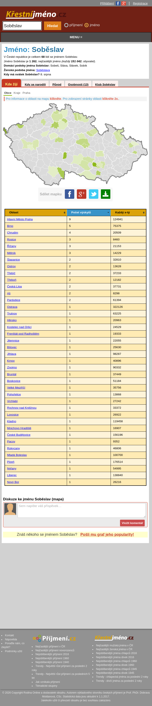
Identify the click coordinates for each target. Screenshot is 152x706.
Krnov (11, 360)
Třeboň (11, 279)
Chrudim (12, 232)
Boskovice (13, 381)
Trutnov (12, 313)
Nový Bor (13, 482)
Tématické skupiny (46, 685)
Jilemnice (13, 340)
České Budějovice (18, 434)
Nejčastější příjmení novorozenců (54, 650)
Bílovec (12, 347)
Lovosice (13, 414)
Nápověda (11, 639)
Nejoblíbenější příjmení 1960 (52, 658)
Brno (10, 226)
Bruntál (11, 374)
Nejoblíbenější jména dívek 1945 (115, 672)
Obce (7, 92)
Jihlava (11, 353)
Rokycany (13, 448)
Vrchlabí (12, 401)
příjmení (77, 25)
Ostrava (12, 306)
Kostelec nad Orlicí (19, 327)
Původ (56, 84)
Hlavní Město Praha (20, 219)
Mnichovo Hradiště (19, 428)
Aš (9, 293)
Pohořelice (14, 394)
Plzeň (10, 461)
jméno (95, 25)
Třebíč (11, 273)
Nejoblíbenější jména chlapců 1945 (116, 669)
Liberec (12, 475)
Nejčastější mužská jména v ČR (114, 645)
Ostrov (11, 266)
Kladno (11, 421)
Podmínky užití (13, 651)
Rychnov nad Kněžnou (21, 407)
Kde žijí (11, 84)
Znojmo (12, 367)
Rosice (11, 239)
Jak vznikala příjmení (47, 681)
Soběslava (43, 70)
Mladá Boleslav (17, 455)
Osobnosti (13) (78, 84)
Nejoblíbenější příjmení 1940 (52, 662)
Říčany (11, 246)
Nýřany (11, 468)
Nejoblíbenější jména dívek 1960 (115, 665)
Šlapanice (13, 259)
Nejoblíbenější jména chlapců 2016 (116, 653)
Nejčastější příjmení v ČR (50, 646)
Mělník (11, 253)
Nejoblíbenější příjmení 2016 (52, 654)
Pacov (11, 441)
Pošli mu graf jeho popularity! (107, 534)
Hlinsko (12, 320)
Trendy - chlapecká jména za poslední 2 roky (122, 676)
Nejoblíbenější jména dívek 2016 (115, 657)
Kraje (17, 92)
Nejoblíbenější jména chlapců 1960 (116, 661)
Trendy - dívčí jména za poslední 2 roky (119, 680)
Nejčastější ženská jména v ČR (114, 649)
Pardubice (13, 300)
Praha (26, 92)
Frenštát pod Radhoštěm (23, 333)
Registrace (140, 3)
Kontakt (9, 635)
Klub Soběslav (105, 84)
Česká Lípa (14, 286)
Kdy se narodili (35, 84)
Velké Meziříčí (16, 387)
